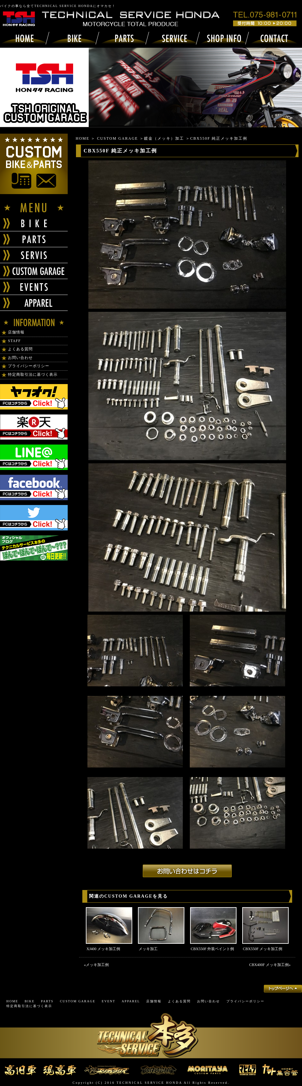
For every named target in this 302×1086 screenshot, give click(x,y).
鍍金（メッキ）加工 (164, 138)
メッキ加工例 (97, 965)
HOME (82, 138)
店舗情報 (16, 332)
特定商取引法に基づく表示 (33, 374)
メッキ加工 (148, 949)
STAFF (14, 341)
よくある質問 (20, 349)
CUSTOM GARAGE (117, 138)
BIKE (29, 1001)
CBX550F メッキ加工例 (262, 949)
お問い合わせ (20, 357)
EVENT (108, 1001)
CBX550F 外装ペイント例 (212, 949)
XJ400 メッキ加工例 (103, 949)
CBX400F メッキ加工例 (269, 965)
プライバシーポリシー (28, 366)
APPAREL (131, 1001)
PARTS (47, 1001)
